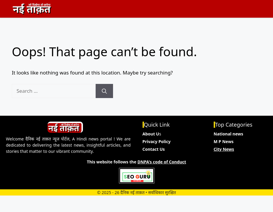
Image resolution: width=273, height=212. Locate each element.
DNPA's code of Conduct (162, 162)
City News (224, 149)
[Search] (104, 91)
